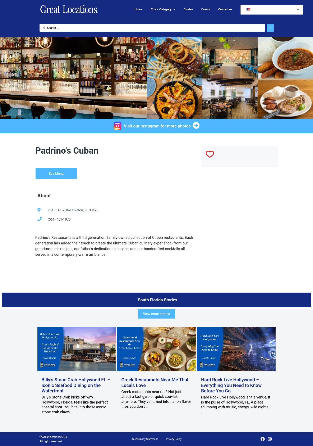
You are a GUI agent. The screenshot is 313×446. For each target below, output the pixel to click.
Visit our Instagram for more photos (157, 126)
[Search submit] (270, 28)
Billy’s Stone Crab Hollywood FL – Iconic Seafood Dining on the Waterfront (76, 385)
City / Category (163, 9)
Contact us (225, 9)
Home (138, 9)
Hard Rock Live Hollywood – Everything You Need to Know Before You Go (231, 385)
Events (205, 9)
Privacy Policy (173, 439)
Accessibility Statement (145, 439)
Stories (188, 9)
